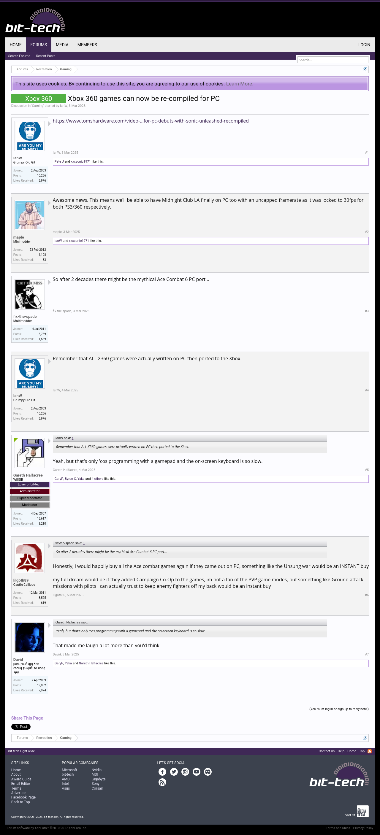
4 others (97, 479)
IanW (63, 106)
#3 (367, 311)
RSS (370, 751)
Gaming (37, 106)
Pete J (59, 161)
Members (87, 44)
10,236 (41, 175)
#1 (367, 153)
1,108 (42, 254)
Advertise (18, 793)
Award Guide (21, 779)
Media (62, 44)
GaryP (59, 479)
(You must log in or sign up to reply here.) (339, 709)
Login (364, 44)
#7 (367, 654)
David (18, 659)
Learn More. (240, 84)
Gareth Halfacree (28, 475)
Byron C (70, 479)
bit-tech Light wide (21, 751)
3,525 (42, 597)
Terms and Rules (338, 828)
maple (18, 237)
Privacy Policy (363, 828)
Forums (39, 44)
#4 (367, 390)
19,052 (41, 685)
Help (341, 751)
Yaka (81, 479)
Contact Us (327, 751)
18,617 (41, 518)
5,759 (42, 334)
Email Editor (20, 784)
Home (16, 44)
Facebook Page (23, 797)
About (16, 774)
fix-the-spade (25, 316)
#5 (367, 470)
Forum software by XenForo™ (47, 828)
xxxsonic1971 (81, 161)
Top (362, 751)
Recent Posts (46, 56)
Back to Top (20, 802)
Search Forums (19, 56)
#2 (367, 232)
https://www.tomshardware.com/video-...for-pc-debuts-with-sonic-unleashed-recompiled (151, 121)
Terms (16, 788)
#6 (367, 595)
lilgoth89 (21, 580)
